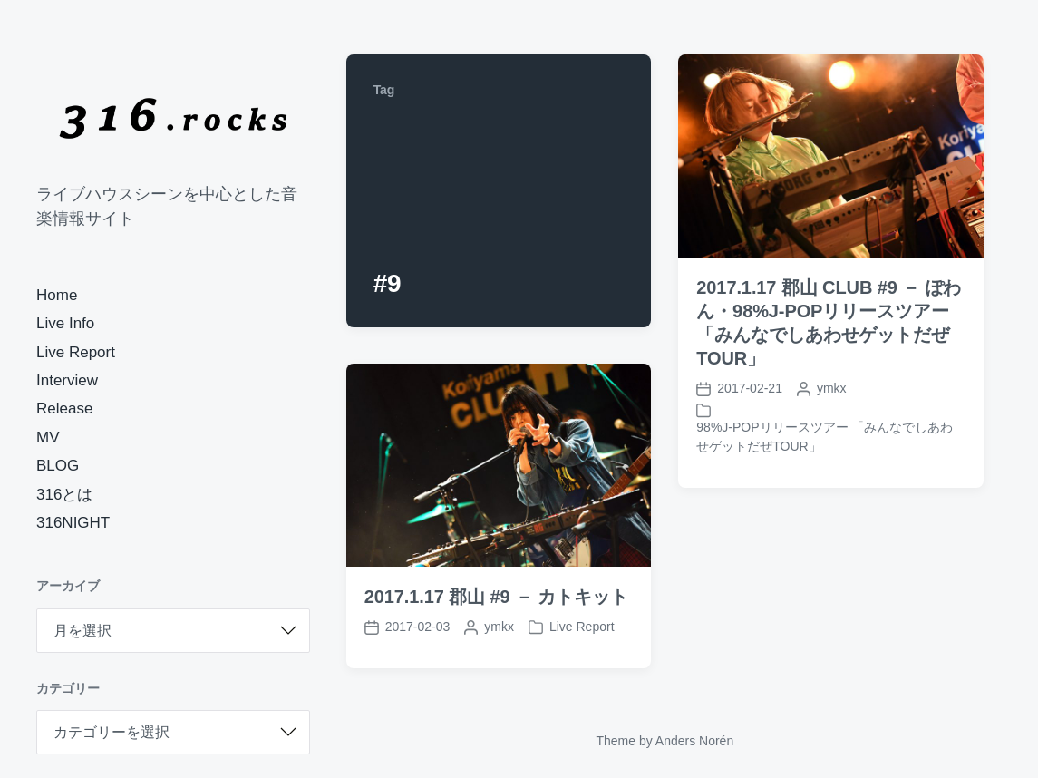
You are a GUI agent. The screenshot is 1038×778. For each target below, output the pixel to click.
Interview (67, 380)
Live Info (65, 323)
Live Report (75, 352)
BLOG (57, 465)
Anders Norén (694, 741)
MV (48, 437)
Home (56, 295)
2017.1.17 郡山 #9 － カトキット (496, 597)
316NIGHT (73, 522)
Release (64, 408)
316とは (64, 494)
